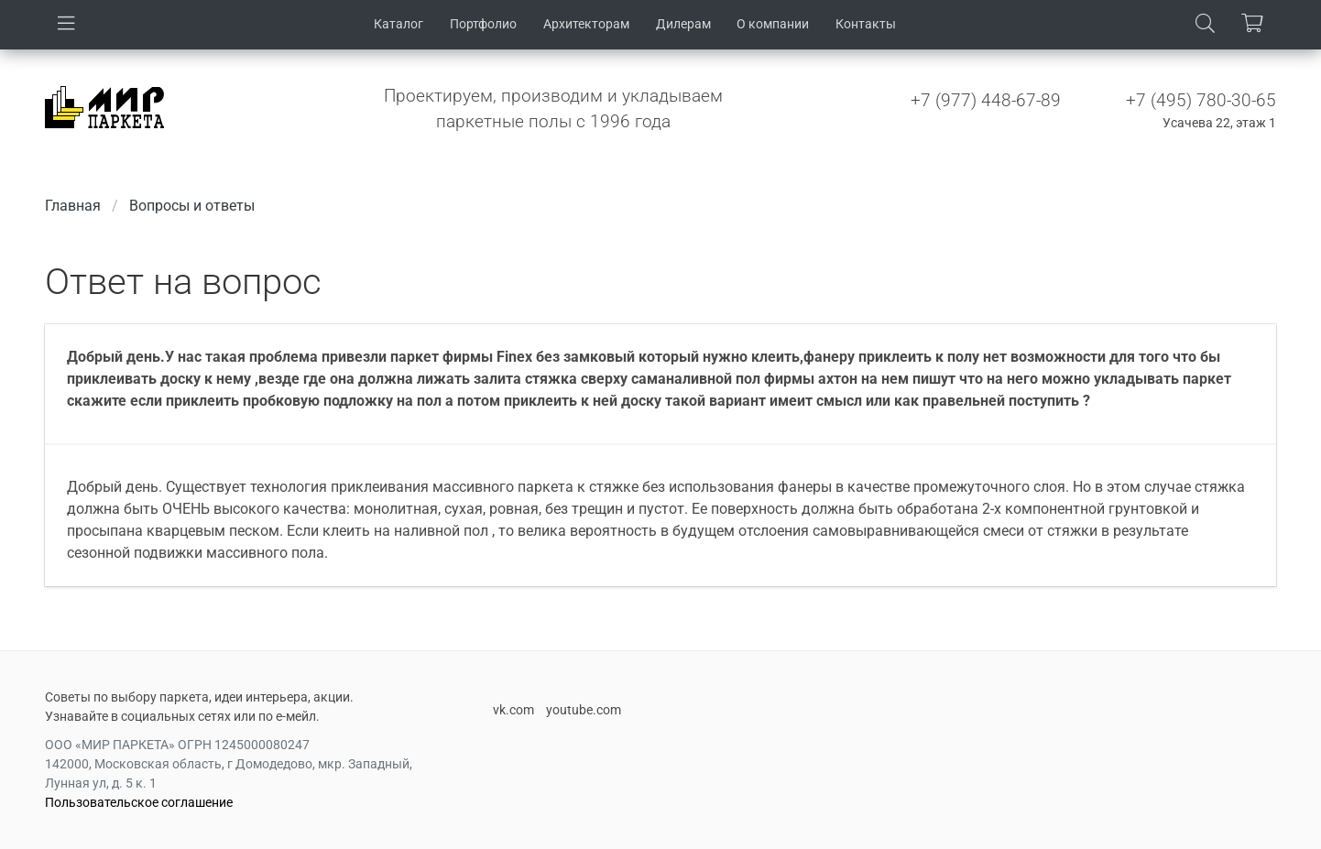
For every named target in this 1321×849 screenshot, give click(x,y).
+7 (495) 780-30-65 (1201, 100)
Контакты (865, 23)
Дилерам (683, 23)
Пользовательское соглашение (139, 802)
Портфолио (483, 23)
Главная (73, 205)
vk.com (513, 709)
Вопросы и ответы (192, 205)
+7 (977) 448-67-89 (986, 100)
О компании (773, 23)
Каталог (398, 23)
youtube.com (583, 709)
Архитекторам (586, 23)
